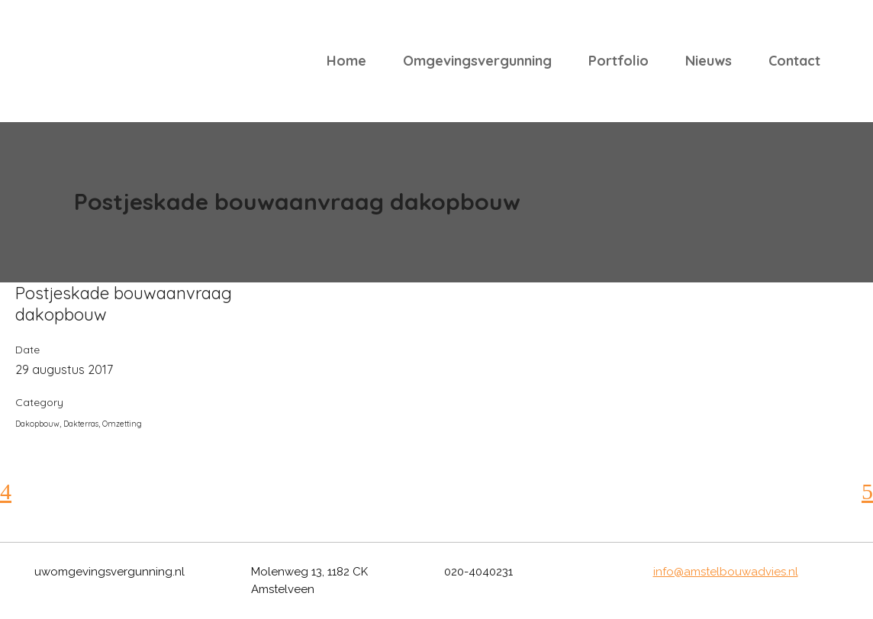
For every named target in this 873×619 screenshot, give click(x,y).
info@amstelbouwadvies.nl (725, 572)
